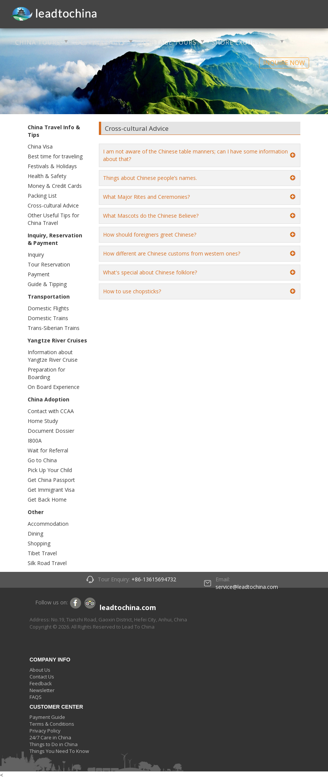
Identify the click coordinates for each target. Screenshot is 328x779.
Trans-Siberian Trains (54, 327)
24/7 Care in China (50, 737)
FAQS (36, 697)
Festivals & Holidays (52, 166)
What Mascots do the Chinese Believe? (150, 215)
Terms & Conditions (52, 723)
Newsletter (42, 690)
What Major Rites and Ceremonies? (146, 196)
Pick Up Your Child (50, 470)
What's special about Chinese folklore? (150, 272)
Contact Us (42, 676)
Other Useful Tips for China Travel (53, 219)
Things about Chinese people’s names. (150, 177)
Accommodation (48, 523)
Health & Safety (47, 176)
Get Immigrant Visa (51, 489)
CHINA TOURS (37, 42)
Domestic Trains (48, 318)
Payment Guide (47, 717)
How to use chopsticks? (132, 291)
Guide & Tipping (47, 284)
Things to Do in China (54, 744)
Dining (35, 533)
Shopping (39, 543)
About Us (40, 669)
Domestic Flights (48, 308)
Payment (39, 274)
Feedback (41, 683)
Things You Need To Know (59, 751)
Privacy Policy (45, 730)
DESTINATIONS (100, 42)
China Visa (40, 146)
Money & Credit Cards (55, 185)
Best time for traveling (55, 156)
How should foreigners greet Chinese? (149, 234)
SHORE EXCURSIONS (244, 42)
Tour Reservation (49, 264)
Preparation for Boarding (46, 373)
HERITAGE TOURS (168, 42)
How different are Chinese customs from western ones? (171, 253)
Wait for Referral (48, 450)
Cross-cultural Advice (53, 205)
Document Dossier (51, 430)
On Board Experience (54, 386)
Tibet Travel (42, 553)
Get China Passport (51, 479)
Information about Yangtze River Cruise (53, 355)
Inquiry (36, 254)
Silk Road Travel (47, 563)
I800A (35, 440)
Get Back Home (47, 499)
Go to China (42, 460)
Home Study (43, 420)
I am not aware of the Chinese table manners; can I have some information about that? (195, 155)
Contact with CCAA (51, 411)
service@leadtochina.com (247, 586)
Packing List (42, 195)
